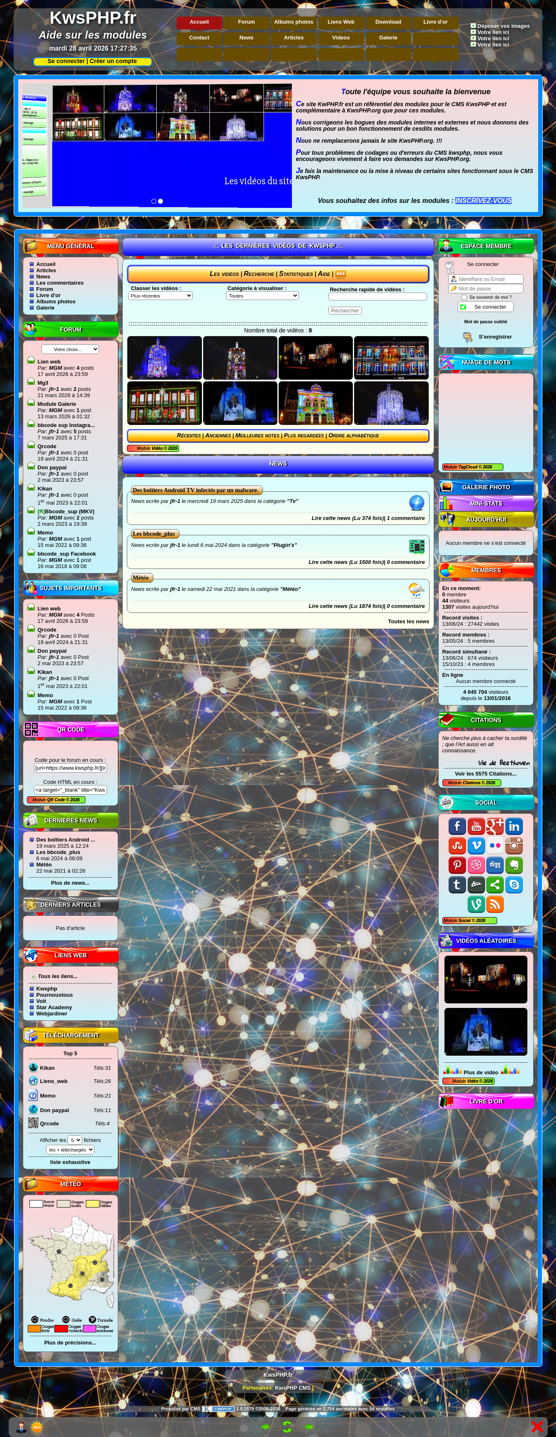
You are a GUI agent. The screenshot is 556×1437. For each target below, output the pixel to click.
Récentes (189, 435)
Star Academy (54, 1007)
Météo (44, 864)
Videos (341, 37)
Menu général (71, 246)
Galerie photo (486, 487)
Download (388, 22)
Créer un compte (113, 61)
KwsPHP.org (364, 110)
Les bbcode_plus (58, 852)
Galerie (388, 37)
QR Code (56, 800)
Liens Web (341, 22)
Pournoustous (54, 995)
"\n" (262, 295)
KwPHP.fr (330, 104)
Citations (486, 720)
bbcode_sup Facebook (67, 554)
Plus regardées (304, 435)
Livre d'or (435, 22)
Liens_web (54, 1081)
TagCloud (469, 467)
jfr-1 (53, 389)
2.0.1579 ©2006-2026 (241, 1408)
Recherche (259, 273)
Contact (199, 37)
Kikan (45, 489)
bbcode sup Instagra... (66, 425)
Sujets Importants (71, 588)
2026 (487, 467)
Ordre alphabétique (353, 435)
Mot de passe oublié (485, 321)
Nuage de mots (485, 362)
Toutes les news (408, 621)
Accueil (199, 22)
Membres (486, 570)
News (247, 37)
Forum (246, 22)
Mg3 (43, 383)
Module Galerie (57, 404)
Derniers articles (71, 904)
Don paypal (52, 467)
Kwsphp (47, 989)
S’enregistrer (495, 337)
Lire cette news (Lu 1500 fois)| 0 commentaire (366, 562)
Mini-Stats (486, 503)
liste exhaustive (70, 1162)
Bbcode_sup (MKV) (66, 511)
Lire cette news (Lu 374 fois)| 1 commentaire (368, 518)
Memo (45, 532)
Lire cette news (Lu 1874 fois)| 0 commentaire (366, 606)
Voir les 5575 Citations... (486, 774)
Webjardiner (52, 1013)
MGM (54, 368)
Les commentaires (60, 283)
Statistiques (296, 273)
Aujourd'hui (486, 519)
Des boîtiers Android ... (65, 840)
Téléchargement (70, 1035)
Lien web (49, 362)
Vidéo (472, 1081)
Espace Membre (486, 246)
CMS (195, 1408)
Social (486, 802)
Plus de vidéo (481, 1072)
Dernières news (70, 820)
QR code (70, 729)
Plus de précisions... (70, 1342)
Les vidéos (224, 273)
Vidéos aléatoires (486, 940)
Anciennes (218, 435)
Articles (294, 37)
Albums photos (293, 22)
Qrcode (47, 446)
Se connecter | (66, 61)
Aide (324, 273)
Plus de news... (70, 883)
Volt (41, 1001)
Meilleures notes (257, 435)
